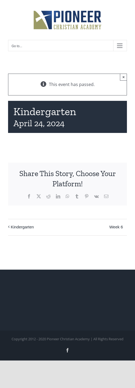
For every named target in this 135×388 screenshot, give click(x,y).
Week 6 (116, 227)
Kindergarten (22, 227)
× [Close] (123, 77)
